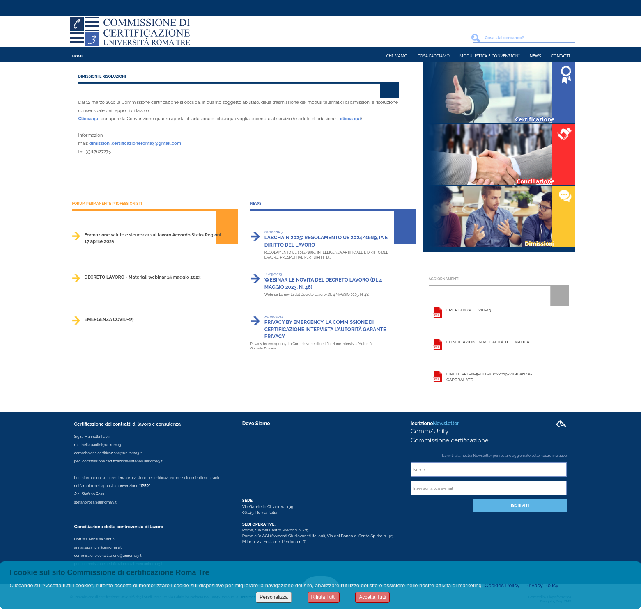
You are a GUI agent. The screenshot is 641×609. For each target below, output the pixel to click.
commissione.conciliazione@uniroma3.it (108, 556)
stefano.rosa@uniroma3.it (95, 502)
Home (78, 56)
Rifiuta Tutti (323, 597)
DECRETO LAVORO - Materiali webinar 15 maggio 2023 (143, 277)
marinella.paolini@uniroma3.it (99, 445)
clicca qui (350, 118)
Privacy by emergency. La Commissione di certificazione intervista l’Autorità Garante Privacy (325, 329)
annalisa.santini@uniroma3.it (98, 547)
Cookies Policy (502, 585)
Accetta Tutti (372, 597)
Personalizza (274, 597)
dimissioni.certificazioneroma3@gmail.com (135, 143)
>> (236, 249)
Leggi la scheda (437, 314)
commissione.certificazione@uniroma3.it (108, 453)
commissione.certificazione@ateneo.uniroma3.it (122, 461)
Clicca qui (89, 118)
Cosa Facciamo (433, 56)
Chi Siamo (397, 56)
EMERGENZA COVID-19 (109, 319)
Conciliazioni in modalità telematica (487, 342)
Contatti (560, 56)
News (535, 56)
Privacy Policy (541, 585)
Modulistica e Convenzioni (489, 56)
